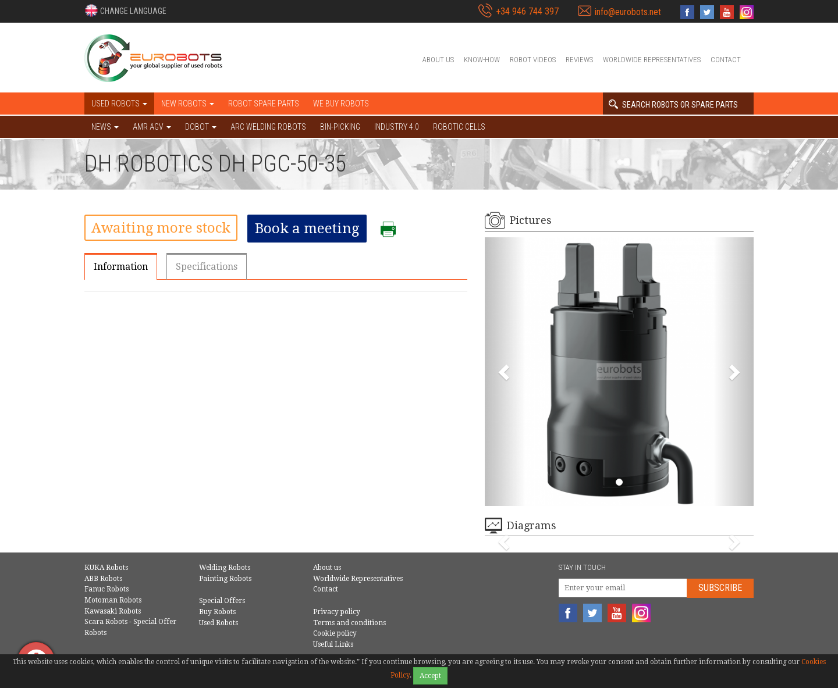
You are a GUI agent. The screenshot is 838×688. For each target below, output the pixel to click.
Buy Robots (217, 612)
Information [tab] (121, 266)
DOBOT (200, 126)
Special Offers (222, 601)
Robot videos (533, 59)
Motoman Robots (112, 600)
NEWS (105, 126)
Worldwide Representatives (652, 59)
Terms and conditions (349, 623)
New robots (187, 103)
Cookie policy (335, 633)
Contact (726, 59)
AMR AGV (152, 126)
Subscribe (720, 587)
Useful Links (333, 644)
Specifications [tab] (206, 266)
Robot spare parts (263, 103)
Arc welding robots (268, 126)
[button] (125, 10)
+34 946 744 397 (527, 11)
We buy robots (341, 103)
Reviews (579, 59)
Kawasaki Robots (112, 611)
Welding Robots (224, 568)
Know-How (482, 59)
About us (438, 59)
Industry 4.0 (396, 126)
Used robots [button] (119, 103)
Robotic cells (459, 126)
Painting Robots (225, 579)
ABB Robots (103, 579)
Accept (430, 676)
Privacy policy (336, 612)
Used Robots (218, 623)
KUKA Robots (106, 568)
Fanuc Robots (106, 589)
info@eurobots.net (628, 11)
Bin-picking (340, 126)
